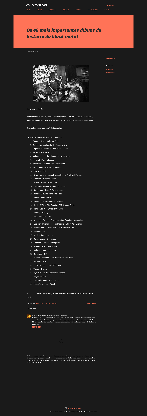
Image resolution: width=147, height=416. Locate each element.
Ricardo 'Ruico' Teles (39, 315)
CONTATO (106, 10)
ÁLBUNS (38, 10)
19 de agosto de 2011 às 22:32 (57, 315)
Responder (36, 327)
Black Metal (109, 69)
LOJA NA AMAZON (91, 10)
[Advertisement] (58, 379)
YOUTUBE (77, 10)
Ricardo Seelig (110, 72)
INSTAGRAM (64, 10)
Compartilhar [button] (111, 59)
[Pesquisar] (110, 5)
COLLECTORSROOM (36, 5)
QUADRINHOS (50, 10)
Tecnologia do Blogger (73, 408)
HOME (28, 10)
